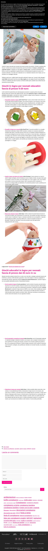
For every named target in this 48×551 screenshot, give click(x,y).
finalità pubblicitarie (37, 10)
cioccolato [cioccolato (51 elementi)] (40, 500)
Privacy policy (29, 543)
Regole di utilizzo (18, 543)
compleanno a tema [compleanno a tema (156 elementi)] (11, 505)
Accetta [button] (43, 26)
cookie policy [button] (24, 6)
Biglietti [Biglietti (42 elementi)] (26, 497)
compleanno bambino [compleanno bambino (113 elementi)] (11, 507)
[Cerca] (42, 489)
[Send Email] (32, 539)
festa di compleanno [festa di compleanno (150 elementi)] (11, 515)
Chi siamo (7, 543)
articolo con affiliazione (9, 448)
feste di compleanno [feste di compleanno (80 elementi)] (26, 515)
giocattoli (17, 448)
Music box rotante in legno (11, 213)
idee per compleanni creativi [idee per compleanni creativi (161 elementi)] (15, 518)
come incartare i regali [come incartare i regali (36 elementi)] (11, 502)
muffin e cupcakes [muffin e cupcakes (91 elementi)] (26, 520)
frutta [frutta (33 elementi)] (38, 515)
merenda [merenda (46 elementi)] (18, 520)
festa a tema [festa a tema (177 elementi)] (25, 513)
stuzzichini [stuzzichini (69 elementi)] (33, 522)
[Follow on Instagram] (25, 539)
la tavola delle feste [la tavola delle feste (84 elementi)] (10, 520)
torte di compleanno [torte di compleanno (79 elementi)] (10, 527)
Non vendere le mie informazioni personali (9, 18)
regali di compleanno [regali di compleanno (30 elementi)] (36, 520)
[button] (46, 2)
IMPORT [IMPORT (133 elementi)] (29, 518)
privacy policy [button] (25, 21)
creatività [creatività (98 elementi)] (36, 507)
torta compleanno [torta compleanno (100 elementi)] (24, 525)
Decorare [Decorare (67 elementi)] (6, 510)
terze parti (20, 7)
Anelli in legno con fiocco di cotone (14, 176)
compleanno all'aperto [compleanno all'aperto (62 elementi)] (32, 502)
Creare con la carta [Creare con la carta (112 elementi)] (26, 507)
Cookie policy (40, 543)
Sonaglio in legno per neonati (12, 129)
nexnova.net (27, 549)
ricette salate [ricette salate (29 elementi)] (27, 522)
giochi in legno (23, 448)
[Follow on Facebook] (16, 539)
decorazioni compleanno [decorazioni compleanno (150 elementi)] (25, 510)
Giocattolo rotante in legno (12, 99)
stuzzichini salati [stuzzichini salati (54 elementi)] (8, 524)
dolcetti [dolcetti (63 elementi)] (18, 513)
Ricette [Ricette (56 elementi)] (5, 522)
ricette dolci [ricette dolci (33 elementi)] (10, 522)
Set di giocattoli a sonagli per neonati (14, 338)
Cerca (5, 487)
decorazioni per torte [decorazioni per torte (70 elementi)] (9, 513)
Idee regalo (6, 446)
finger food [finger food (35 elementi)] (35, 515)
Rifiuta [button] (36, 26)
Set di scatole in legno (10, 284)
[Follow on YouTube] (28, 539)
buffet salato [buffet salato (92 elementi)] (28, 500)
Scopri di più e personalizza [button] (8, 26)
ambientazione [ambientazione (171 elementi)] (10, 497)
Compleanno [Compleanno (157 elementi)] (21, 503)
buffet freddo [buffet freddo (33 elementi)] (21, 500)
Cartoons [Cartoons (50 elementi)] (35, 500)
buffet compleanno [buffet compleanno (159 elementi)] (11, 500)
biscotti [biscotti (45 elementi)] (29, 497)
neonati (33, 448)
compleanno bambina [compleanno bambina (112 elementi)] (27, 505)
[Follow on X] (22, 539)
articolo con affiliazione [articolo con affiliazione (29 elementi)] (20, 497)
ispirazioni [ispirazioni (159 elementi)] (37, 518)
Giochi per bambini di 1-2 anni (16, 266)
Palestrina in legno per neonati (13, 389)
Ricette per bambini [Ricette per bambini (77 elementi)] (18, 522)
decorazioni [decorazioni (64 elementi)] (13, 510)
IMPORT (29, 448)
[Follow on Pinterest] (19, 539)
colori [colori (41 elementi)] (5, 502)
